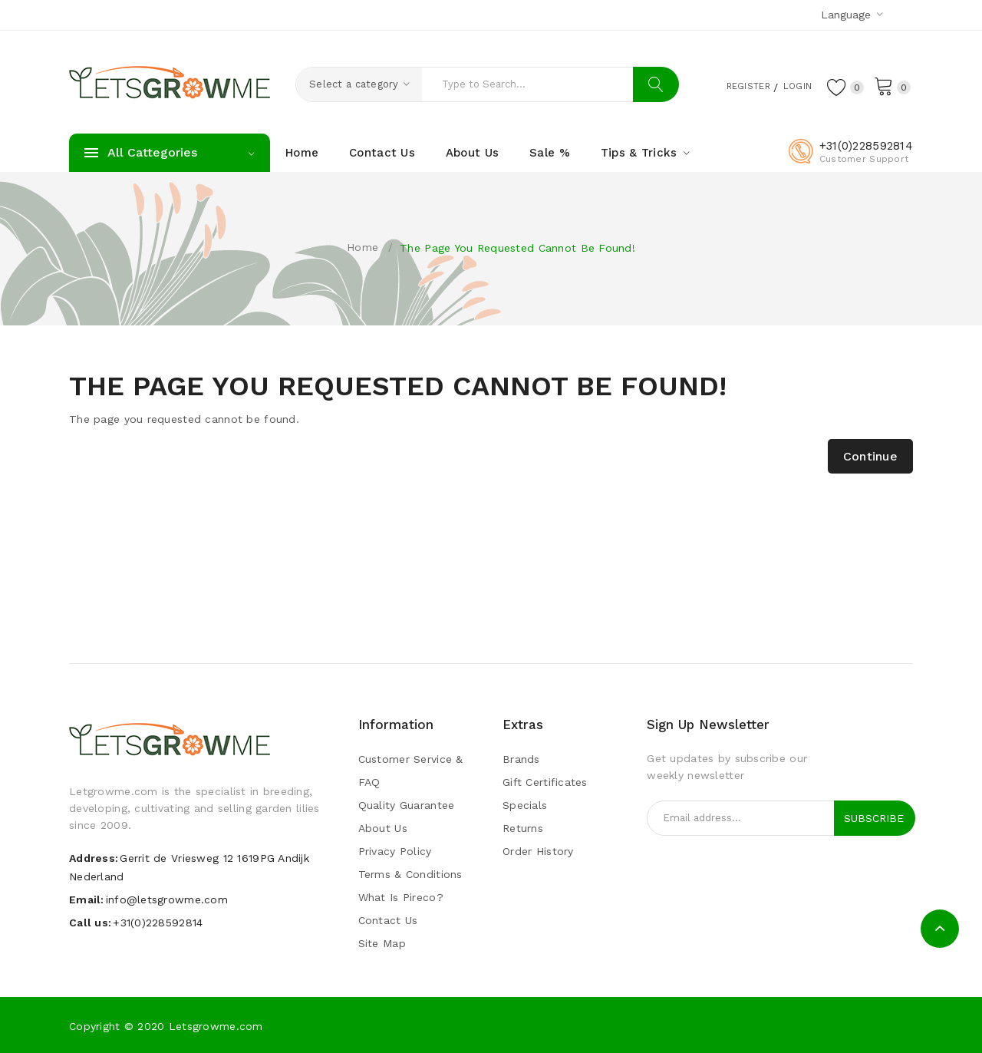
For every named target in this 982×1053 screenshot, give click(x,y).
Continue (870, 456)
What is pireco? (400, 897)
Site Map (382, 943)
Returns (523, 828)
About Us (382, 828)
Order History (538, 851)
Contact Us (388, 920)
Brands (521, 759)
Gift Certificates (545, 782)
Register (732, 85)
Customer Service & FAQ (410, 770)
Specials (525, 805)
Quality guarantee (406, 805)
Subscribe (874, 818)
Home (362, 247)
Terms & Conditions (410, 874)
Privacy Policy (395, 851)
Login (790, 85)
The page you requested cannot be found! (517, 248)
